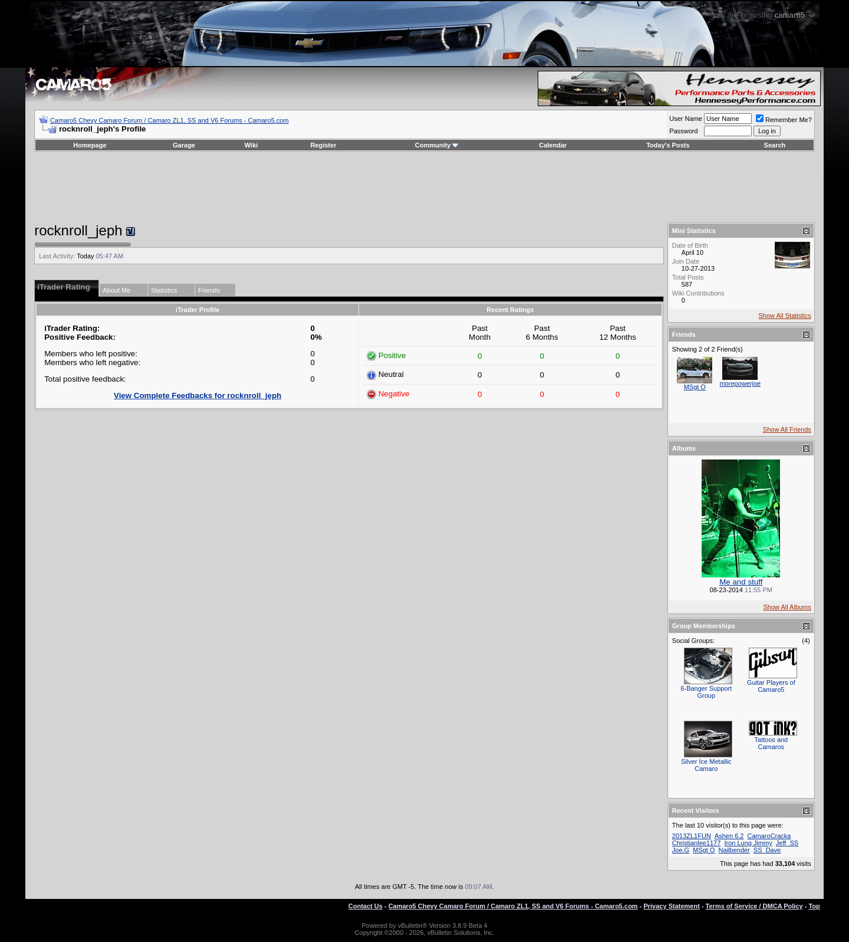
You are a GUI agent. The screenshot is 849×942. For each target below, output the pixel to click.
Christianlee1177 (696, 842)
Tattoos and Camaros (771, 743)
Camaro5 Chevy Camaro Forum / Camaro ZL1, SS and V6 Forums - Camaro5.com (169, 120)
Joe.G (680, 850)
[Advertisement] (424, 187)
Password (683, 130)
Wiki (251, 145)
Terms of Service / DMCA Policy (754, 906)
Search (775, 145)
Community (437, 145)
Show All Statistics (785, 315)
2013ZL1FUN (691, 835)
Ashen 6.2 (729, 835)
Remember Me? (784, 119)
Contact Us (365, 906)
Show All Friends (787, 429)
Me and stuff (740, 581)
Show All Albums (787, 607)
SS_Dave (767, 850)
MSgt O (695, 386)
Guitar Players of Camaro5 (771, 686)
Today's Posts (667, 145)
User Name (685, 118)
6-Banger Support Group (706, 692)
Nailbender (734, 850)
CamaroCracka (769, 835)
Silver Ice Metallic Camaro (706, 765)
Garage (184, 145)
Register (323, 145)
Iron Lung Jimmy (748, 842)
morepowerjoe (740, 383)
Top (814, 906)
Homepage (89, 145)
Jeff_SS (787, 842)
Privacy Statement (671, 906)
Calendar (553, 145)
